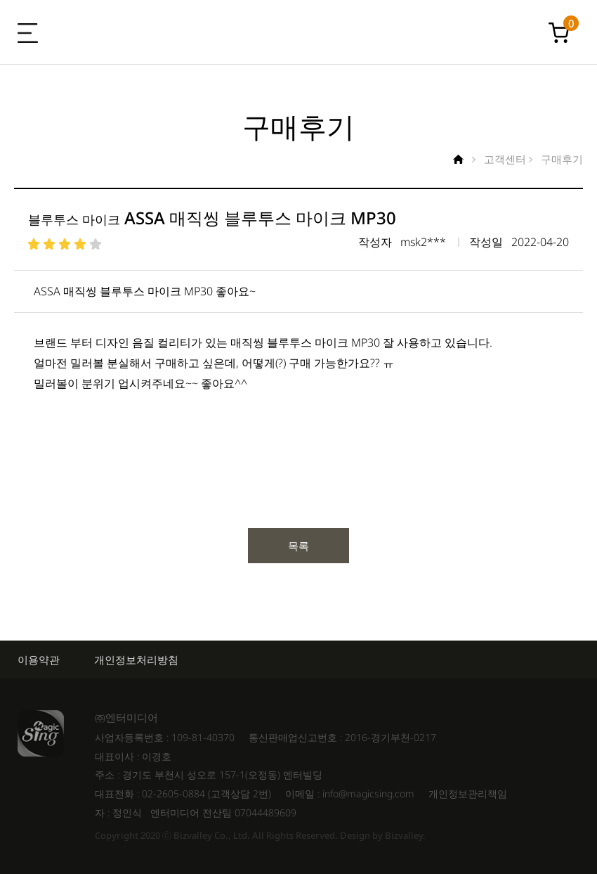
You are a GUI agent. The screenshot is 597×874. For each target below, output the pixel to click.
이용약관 (39, 660)
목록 (298, 546)
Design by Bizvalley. (383, 835)
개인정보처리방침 (136, 660)
